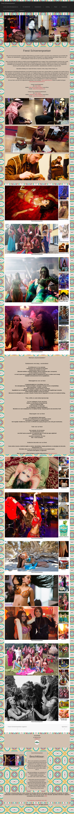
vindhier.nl (37, 738)
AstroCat (36, 804)
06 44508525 (39, 94)
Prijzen (55, 6)
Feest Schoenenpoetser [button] (9, 10)
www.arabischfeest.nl (47, 80)
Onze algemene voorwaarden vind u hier (37, 800)
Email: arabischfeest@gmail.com (10, 6)
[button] (17, 727)
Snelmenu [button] (22, 10)
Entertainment (38, 6)
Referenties (64, 6)
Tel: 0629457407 (26, 6)
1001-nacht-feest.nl (52, 453)
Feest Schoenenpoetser (8, 3)
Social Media (37, 735)
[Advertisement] (37, 810)
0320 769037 (38, 86)
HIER (46, 796)
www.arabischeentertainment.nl (37, 81)
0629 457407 (32, 87)
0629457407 (32, 94)
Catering (48, 6)
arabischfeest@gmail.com (39, 88)
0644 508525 (40, 87)
